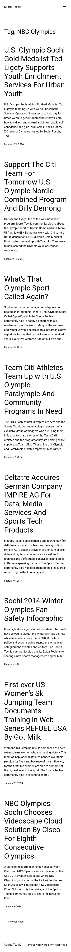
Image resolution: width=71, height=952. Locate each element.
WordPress (60, 944)
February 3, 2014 (13, 664)
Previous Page (13, 922)
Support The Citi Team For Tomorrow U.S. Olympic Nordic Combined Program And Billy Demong (35, 186)
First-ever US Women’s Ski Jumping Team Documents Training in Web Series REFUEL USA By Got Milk (35, 710)
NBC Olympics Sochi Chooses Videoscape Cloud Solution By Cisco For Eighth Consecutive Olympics (33, 829)
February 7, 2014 (13, 457)
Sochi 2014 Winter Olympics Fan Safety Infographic (33, 610)
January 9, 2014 (12, 906)
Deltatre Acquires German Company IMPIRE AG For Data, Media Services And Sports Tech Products (33, 503)
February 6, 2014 (13, 580)
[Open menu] (65, 7)
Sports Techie (12, 6)
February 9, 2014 (13, 347)
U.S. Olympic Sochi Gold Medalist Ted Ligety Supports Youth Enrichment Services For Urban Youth (34, 72)
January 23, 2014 (13, 783)
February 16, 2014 (14, 259)
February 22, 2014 (14, 144)
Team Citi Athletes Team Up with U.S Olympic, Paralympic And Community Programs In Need (33, 389)
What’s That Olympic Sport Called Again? (27, 288)
